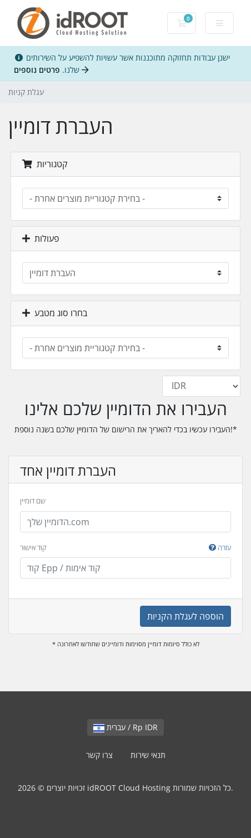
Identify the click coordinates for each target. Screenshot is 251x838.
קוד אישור (125, 547)
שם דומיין (33, 501)
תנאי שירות (147, 755)
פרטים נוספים (51, 69)
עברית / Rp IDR (125, 727)
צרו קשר (99, 755)
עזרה (220, 547)
